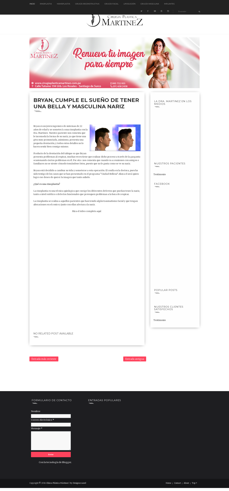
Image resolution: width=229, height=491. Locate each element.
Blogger (66, 462)
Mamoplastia (63, 4)
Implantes (169, 4)
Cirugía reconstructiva (87, 4)
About (186, 483)
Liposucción (129, 4)
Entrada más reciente (43, 358)
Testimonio (159, 174)
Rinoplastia (46, 4)
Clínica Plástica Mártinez (57, 483)
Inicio (32, 4)
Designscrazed (79, 483)
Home (168, 483)
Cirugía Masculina (150, 4)
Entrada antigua (134, 358)
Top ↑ (194, 483)
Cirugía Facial (111, 4)
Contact (177, 483)
